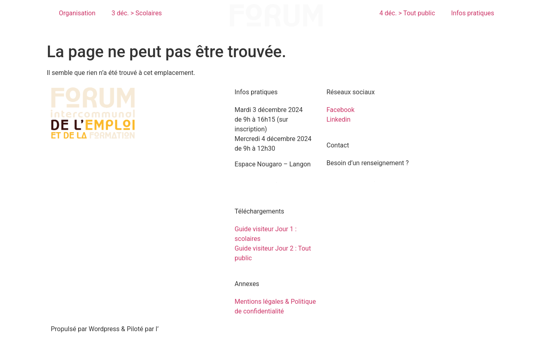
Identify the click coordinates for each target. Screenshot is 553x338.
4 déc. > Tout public (407, 13)
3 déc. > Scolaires (137, 13)
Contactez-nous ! (350, 178)
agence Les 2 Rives (185, 329)
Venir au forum (256, 179)
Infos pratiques (472, 13)
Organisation (77, 13)
